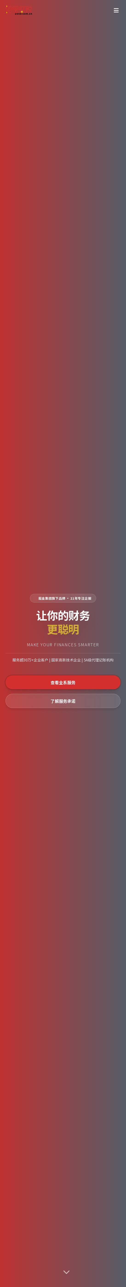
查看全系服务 (63, 682)
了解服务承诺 (63, 701)
